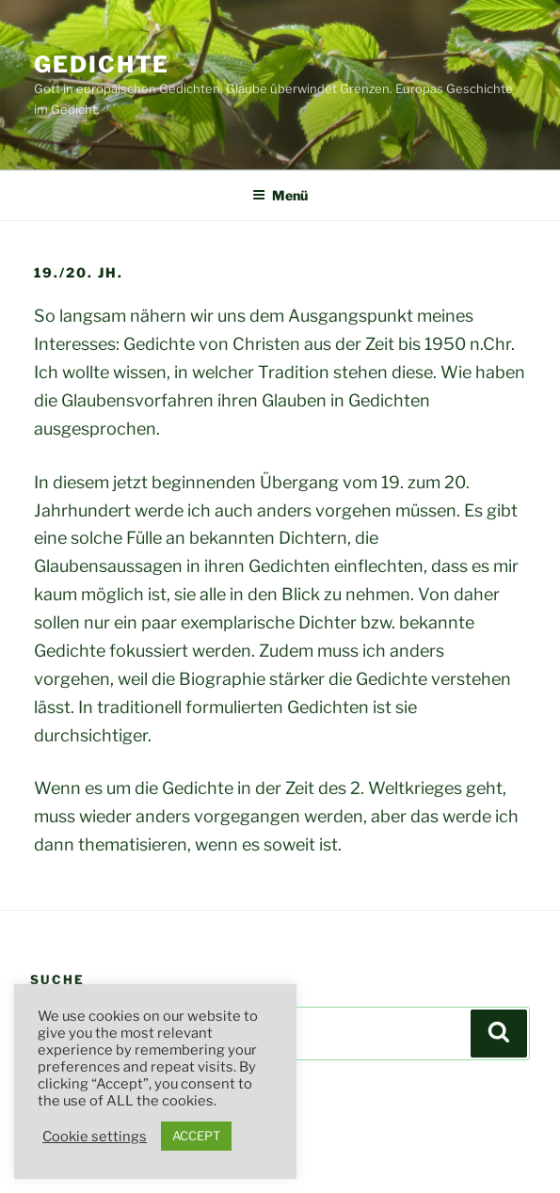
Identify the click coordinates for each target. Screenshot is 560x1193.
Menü (280, 195)
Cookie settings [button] (94, 1136)
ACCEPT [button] (196, 1135)
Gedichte (101, 64)
